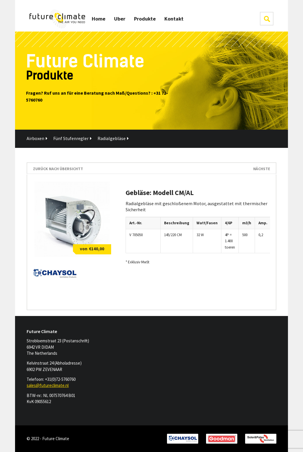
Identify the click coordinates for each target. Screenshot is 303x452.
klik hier (266, 18)
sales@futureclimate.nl (48, 385)
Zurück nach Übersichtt (58, 168)
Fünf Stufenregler (72, 138)
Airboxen (37, 138)
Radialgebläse (113, 138)
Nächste (261, 168)
